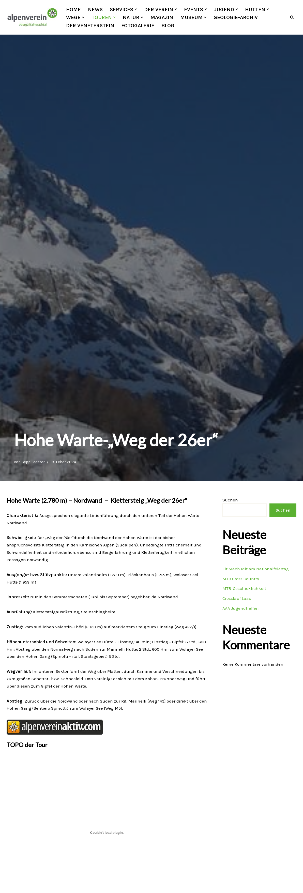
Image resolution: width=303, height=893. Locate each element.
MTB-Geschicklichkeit (244, 588)
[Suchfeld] (292, 17)
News (95, 9)
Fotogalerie (137, 25)
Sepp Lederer (33, 462)
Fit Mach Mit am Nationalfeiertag (255, 568)
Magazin (161, 17)
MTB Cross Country (240, 578)
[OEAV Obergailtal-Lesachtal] (32, 17)
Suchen (230, 499)
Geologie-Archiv (236, 17)
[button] (135, 9)
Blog (168, 25)
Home (73, 9)
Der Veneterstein (90, 25)
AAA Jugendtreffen (240, 608)
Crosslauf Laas (236, 598)
